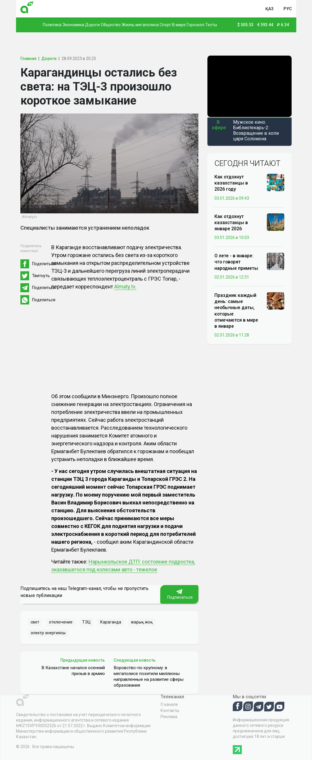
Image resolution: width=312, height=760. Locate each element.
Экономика (73, 24)
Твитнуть (41, 275)
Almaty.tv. (125, 287)
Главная (28, 58)
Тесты (211, 24)
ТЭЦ (86, 622)
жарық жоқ (142, 622)
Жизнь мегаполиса (140, 24)
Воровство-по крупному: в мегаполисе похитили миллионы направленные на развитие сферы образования (149, 676)
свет (35, 622)
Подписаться (179, 594)
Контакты (170, 710)
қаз (269, 8)
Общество (111, 24)
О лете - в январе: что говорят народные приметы (236, 262)
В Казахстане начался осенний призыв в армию (73, 670)
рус (287, 8)
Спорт (165, 24)
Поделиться (43, 263)
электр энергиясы (48, 632)
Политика (52, 24)
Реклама (169, 716)
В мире (179, 24)
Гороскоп (195, 24)
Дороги (92, 24)
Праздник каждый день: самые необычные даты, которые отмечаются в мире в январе (236, 311)
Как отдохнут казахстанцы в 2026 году (231, 183)
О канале (169, 704)
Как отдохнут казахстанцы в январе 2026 (231, 222)
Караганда (110, 622)
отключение (61, 622)
